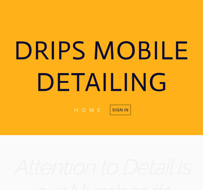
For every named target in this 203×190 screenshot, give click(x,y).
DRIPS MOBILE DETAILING (101, 66)
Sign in (120, 109)
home (89, 109)
